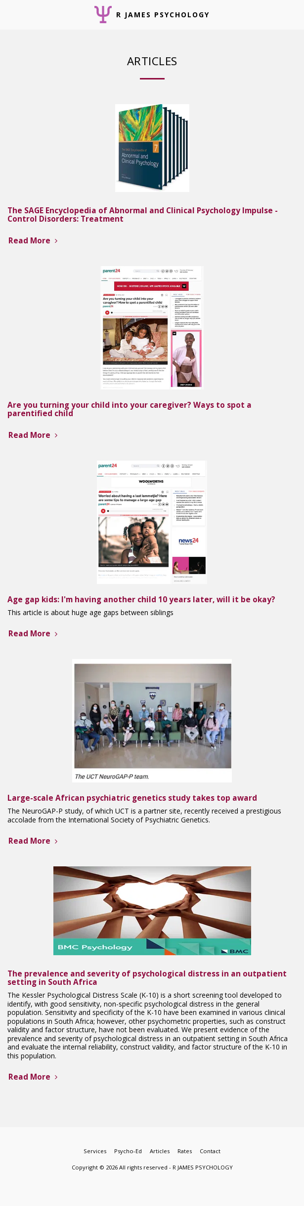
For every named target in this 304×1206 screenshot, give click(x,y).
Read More (34, 240)
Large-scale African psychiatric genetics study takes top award (132, 798)
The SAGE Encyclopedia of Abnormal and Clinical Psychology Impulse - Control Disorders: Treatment (142, 214)
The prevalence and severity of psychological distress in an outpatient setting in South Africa (147, 978)
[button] (10, 14)
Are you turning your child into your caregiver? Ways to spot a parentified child (129, 409)
